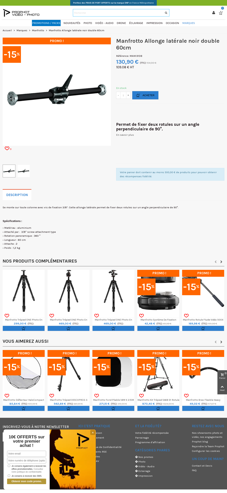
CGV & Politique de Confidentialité (99, 447)
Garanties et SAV (88, 461)
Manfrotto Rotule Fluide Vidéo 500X (203, 319)
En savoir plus (125, 134)
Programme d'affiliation (150, 442)
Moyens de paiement (91, 437)
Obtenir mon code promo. (22, 481)
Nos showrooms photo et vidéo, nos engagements (207, 435)
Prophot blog (200, 441)
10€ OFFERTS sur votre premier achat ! (22, 441)
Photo (140, 462)
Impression (144, 476)
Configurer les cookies (206, 451)
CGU (80, 442)
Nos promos (144, 457)
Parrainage (142, 437)
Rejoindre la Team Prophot (208, 446)
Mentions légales (89, 456)
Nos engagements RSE (92, 451)
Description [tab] (17, 195)
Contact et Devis (202, 465)
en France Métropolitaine (113, 3)
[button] (215, 262)
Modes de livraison (90, 432)
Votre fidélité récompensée (152, 432)
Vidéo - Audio (144, 466)
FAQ (194, 470)
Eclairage (142, 471)
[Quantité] (123, 95)
